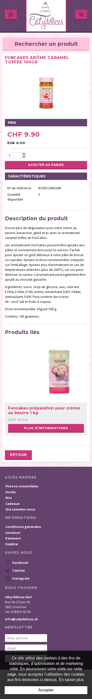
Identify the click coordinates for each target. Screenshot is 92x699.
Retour (18, 454)
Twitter (15, 570)
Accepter (46, 690)
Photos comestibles (21, 486)
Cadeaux (12, 503)
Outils (10, 492)
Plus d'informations (46, 428)
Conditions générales (23, 526)
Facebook (16, 562)
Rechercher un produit (46, 44)
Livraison (12, 532)
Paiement (13, 538)
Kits (8, 497)
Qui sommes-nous (20, 509)
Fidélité (11, 544)
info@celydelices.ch (21, 619)
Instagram (17, 578)
